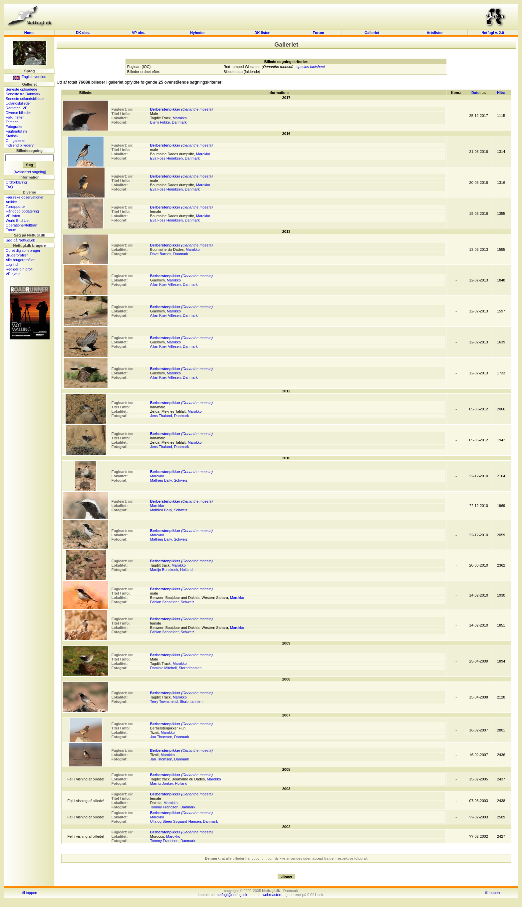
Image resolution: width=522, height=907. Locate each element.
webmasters (272, 895)
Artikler (11, 202)
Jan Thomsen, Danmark (169, 737)
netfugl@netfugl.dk (232, 895)
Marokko (180, 118)
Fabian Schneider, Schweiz (172, 602)
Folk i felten (15, 117)
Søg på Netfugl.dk (20, 240)
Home (29, 33)
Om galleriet (15, 141)
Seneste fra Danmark (23, 94)
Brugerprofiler (17, 255)
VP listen (13, 216)
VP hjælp (13, 274)
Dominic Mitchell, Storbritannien (176, 668)
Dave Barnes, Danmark (169, 254)
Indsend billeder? (20, 145)
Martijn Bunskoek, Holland (171, 570)
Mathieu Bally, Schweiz (168, 480)
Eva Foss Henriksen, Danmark (175, 158)
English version (29, 77)
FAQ (9, 187)
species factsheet (311, 67)
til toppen (29, 893)
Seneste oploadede (21, 89)
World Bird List (17, 221)
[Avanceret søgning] (30, 172)
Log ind (12, 264)
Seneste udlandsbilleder (25, 99)
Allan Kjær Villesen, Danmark (174, 284)
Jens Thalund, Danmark (169, 416)
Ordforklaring (16, 182)
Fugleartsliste (16, 131)
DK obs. (83, 33)
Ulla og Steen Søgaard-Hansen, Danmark (184, 821)
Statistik (12, 136)
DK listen (263, 33)
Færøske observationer (25, 197)
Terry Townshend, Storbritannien (176, 701)
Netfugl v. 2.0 (492, 33)
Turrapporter (16, 207)
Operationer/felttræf (21, 225)
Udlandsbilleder (18, 103)
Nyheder (198, 33)
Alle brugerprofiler (20, 260)
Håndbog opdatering (22, 211)
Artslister (435, 33)
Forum (318, 33)
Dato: (478, 93)
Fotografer (14, 127)
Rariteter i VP (16, 108)
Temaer (12, 122)
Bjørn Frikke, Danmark (168, 122)
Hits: (501, 93)
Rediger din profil (19, 269)
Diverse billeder (18, 113)
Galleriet (372, 33)
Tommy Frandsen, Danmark (172, 807)
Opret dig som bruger (23, 250)
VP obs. (138, 33)
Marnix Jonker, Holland (168, 783)
